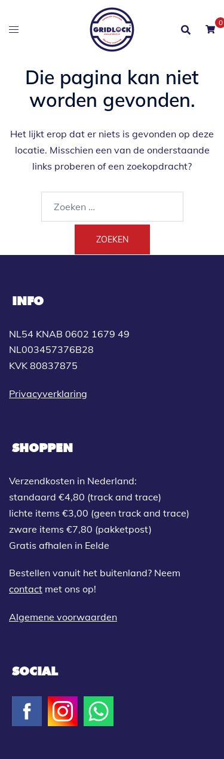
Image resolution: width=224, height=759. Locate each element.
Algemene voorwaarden (63, 617)
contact (25, 589)
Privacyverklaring (48, 394)
